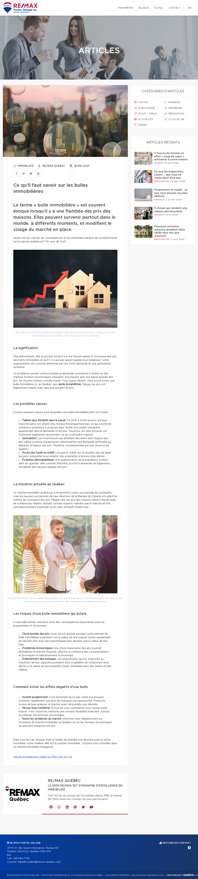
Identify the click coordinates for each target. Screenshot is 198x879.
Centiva (188, 875)
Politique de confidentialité (148, 875)
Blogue (144, 8)
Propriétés (125, 8)
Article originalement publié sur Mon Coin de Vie (42, 757)
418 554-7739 (21, 858)
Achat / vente (145, 113)
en (189, 8)
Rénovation (174, 113)
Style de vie (174, 119)
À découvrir (144, 108)
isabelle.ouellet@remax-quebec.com (39, 862)
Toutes (141, 102)
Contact (175, 8)
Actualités (143, 119)
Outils (158, 8)
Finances (172, 102)
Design (140, 125)
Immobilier (23, 166)
